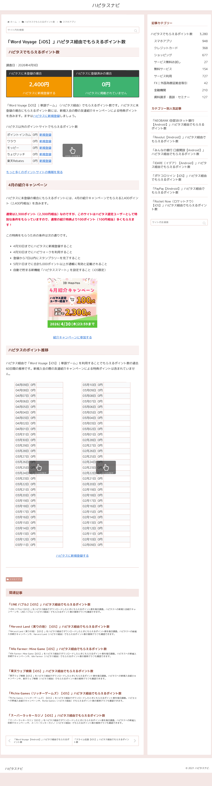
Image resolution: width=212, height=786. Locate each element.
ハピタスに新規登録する (72, 556)
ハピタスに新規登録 (46, 116)
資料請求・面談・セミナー (181, 97)
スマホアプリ (14, 579)
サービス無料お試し (181, 62)
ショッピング (181, 55)
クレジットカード (181, 48)
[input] (72, 30)
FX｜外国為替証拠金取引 (181, 83)
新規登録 (45, 135)
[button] (136, 31)
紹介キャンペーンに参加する (72, 337)
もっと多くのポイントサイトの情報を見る (34, 172)
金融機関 (181, 90)
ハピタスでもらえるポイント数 (179, 34)
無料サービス (181, 69)
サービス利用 (181, 76)
